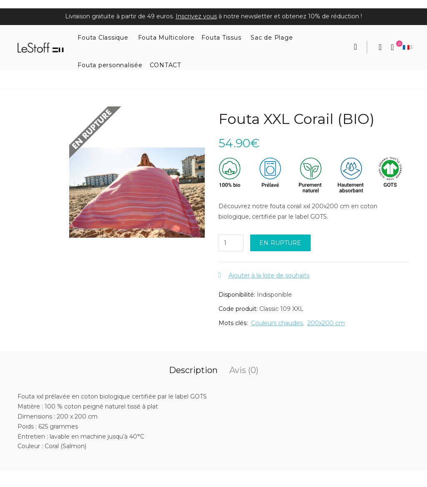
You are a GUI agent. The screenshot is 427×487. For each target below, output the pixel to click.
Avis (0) (244, 370)
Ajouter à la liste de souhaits (269, 275)
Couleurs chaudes (277, 323)
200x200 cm (326, 323)
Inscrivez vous (196, 16)
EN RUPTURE (280, 243)
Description (193, 370)
